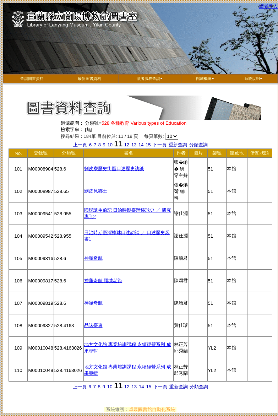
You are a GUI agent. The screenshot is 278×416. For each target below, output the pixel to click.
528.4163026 (68, 352)
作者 (181, 154)
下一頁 (160, 144)
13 (134, 144)
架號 (217, 154)
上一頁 (80, 144)
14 (141, 144)
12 (127, 144)
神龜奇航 (93, 258)
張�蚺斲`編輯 (181, 192)
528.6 (68, 173)
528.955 (68, 218)
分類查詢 (198, 144)
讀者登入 (268, 6)
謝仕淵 (181, 218)
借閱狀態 (260, 154)
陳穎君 (181, 262)
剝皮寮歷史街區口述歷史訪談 (114, 168)
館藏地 (237, 154)
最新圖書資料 (89, 78)
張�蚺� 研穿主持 (181, 170)
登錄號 (41, 154)
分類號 (68, 154)
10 (110, 144)
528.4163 (68, 330)
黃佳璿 (181, 330)
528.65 (68, 195)
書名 (119, 154)
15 (149, 144)
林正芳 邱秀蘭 (181, 350)
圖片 (198, 154)
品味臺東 (93, 325)
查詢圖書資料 (32, 78)
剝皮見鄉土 (95, 191)
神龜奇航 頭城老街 (103, 280)
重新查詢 (178, 144)
